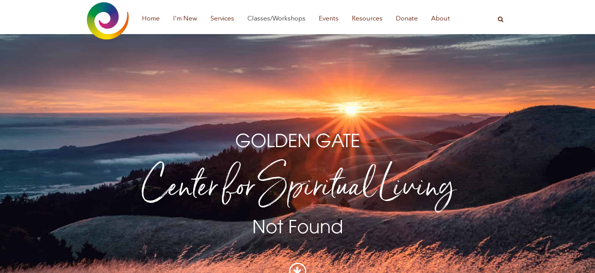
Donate (407, 19)
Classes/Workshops (276, 19)
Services (222, 19)
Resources (367, 19)
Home (151, 19)
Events (328, 19)
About (440, 19)
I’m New (185, 19)
